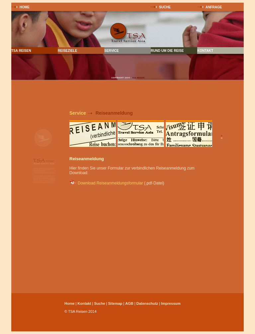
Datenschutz (147, 303)
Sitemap (115, 303)
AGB (129, 303)
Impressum (171, 303)
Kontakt (84, 303)
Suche (99, 303)
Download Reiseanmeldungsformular (110, 183)
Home (69, 303)
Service (77, 113)
